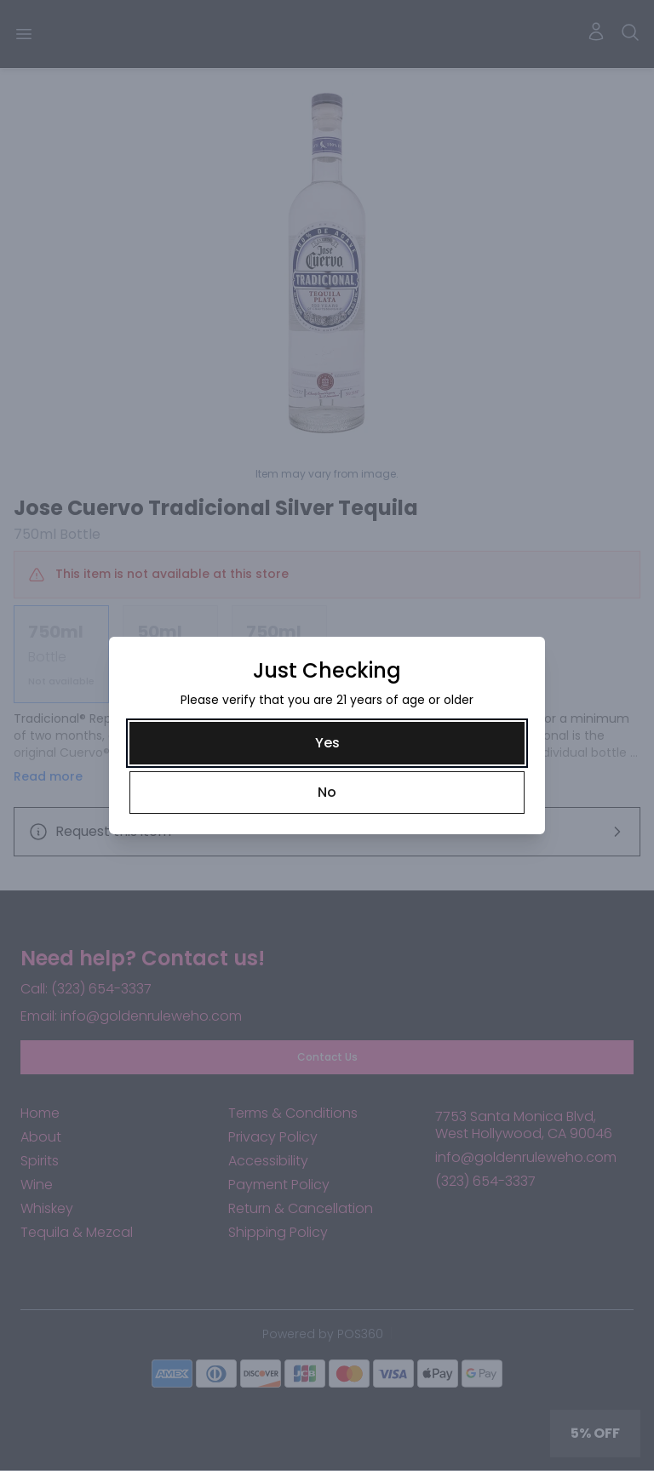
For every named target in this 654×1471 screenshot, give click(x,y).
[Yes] (327, 743)
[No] (327, 792)
